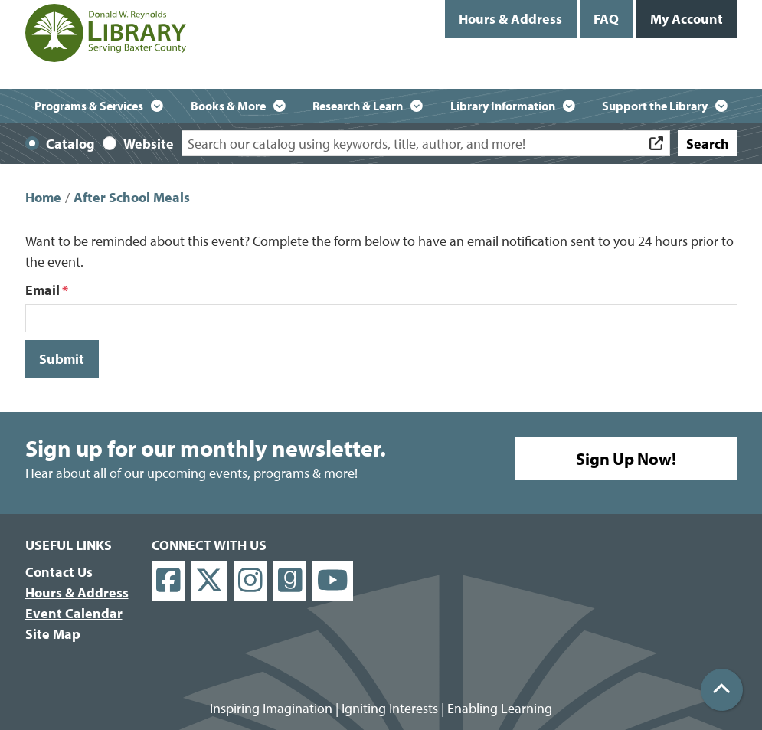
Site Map (52, 634)
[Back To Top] (722, 690)
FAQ (606, 19)
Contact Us (59, 572)
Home (43, 197)
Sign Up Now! (626, 459)
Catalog (70, 143)
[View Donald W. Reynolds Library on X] (209, 581)
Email (42, 290)
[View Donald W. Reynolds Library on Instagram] (250, 581)
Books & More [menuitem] (228, 105)
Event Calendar (74, 613)
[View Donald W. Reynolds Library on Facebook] (168, 581)
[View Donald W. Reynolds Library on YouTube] (332, 581)
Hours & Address (510, 19)
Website (148, 143)
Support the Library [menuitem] (655, 105)
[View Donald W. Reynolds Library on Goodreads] (290, 581)
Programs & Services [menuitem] (88, 105)
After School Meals (132, 197)
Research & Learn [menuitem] (357, 105)
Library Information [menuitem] (502, 105)
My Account (686, 19)
